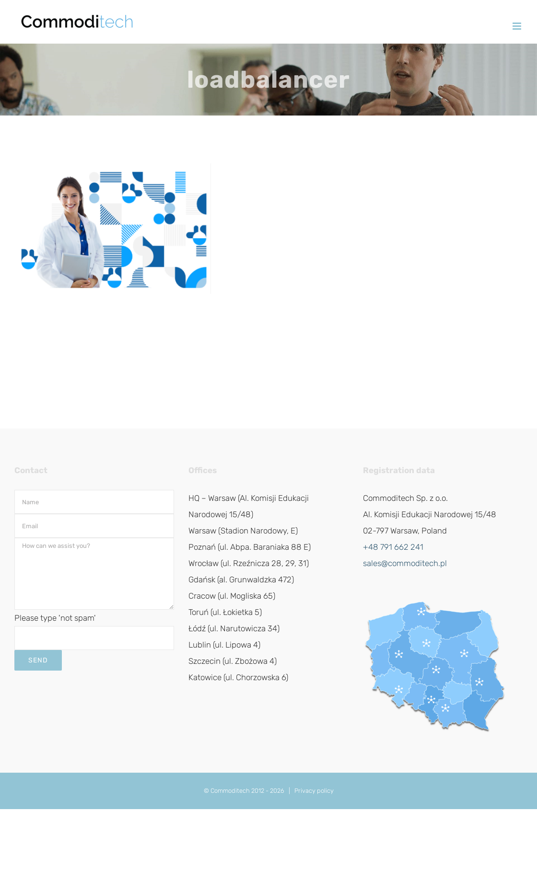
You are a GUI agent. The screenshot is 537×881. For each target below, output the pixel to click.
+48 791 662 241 (393, 547)
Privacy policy (314, 790)
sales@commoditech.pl (405, 563)
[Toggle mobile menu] (518, 26)
